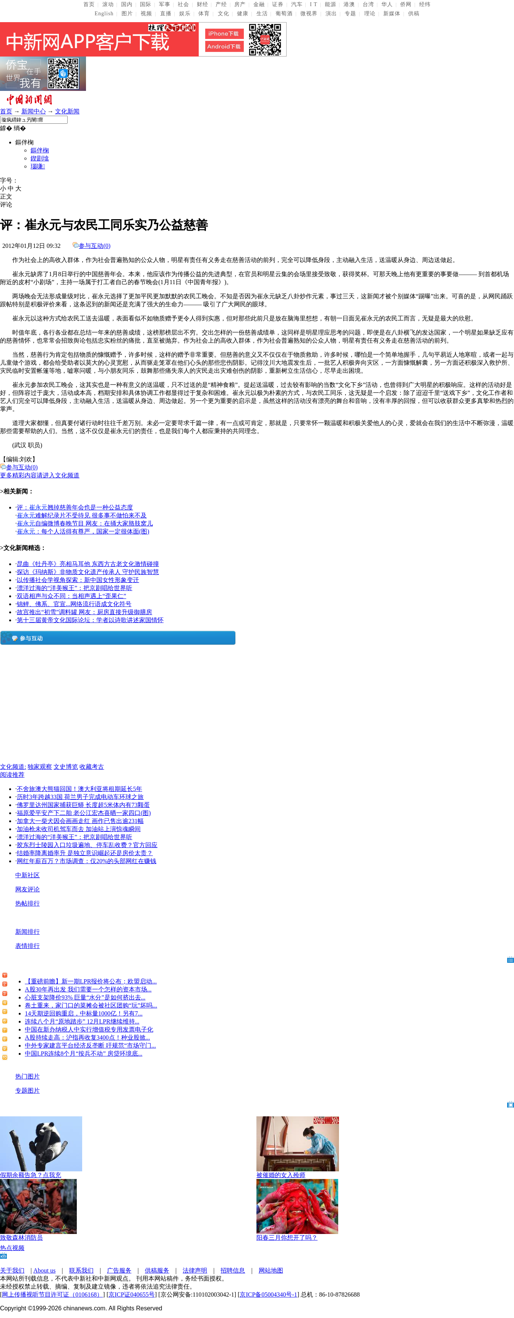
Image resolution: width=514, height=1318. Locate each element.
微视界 (309, 13)
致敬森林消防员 (21, 1237)
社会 (183, 4)
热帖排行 (27, 903)
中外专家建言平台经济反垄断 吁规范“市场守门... (90, 1045)
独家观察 (40, 766)
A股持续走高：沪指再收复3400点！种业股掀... (87, 1037)
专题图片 (27, 1090)
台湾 (368, 4)
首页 (89, 4)
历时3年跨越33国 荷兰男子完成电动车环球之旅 (80, 797)
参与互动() (94, 246)
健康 (242, 13)
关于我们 (12, 1270)
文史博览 (66, 766)
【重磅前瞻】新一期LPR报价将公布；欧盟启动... (91, 981)
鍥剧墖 (40, 158)
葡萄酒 (284, 13)
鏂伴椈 (40, 150)
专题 (350, 13)
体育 (204, 13)
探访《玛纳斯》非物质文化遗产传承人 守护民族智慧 (88, 572)
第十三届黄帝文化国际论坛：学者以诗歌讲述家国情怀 (90, 620)
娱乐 (185, 13)
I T (313, 4)
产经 (221, 4)
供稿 (414, 13)
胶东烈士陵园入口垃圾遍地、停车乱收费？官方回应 (87, 845)
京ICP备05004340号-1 (268, 1294)
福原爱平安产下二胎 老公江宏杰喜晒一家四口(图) (84, 813)
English (104, 13)
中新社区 (27, 875)
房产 (240, 4)
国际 (145, 4)
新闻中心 (33, 111)
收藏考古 (91, 766)
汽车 (297, 4)
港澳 (349, 4)
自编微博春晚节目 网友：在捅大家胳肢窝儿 (85, 523)
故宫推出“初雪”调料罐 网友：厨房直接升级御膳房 (84, 612)
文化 (223, 13)
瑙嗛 (38, 166)
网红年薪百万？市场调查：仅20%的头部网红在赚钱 (86, 861)
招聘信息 (233, 1270)
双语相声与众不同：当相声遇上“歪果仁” (71, 596)
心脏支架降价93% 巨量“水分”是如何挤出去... (85, 997)
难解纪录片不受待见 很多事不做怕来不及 (82, 515)
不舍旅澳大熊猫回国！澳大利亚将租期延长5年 (79, 789)
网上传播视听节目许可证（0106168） (52, 1294)
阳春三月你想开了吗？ (287, 1237)
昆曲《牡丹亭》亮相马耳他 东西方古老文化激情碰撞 (88, 564)
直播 (166, 13)
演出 (331, 13)
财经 (202, 4)
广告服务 (119, 1270)
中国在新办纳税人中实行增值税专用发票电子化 (89, 1029)
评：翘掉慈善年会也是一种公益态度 (75, 507)
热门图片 (27, 1076)
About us (44, 1270)
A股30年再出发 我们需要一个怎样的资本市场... (88, 989)
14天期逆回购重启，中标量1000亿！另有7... (84, 1013)
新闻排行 (27, 931)
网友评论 (27, 889)
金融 (259, 4)
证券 (278, 4)
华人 (387, 4)
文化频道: (13, 766)
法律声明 (195, 1270)
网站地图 (271, 1270)
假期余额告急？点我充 (30, 1175)
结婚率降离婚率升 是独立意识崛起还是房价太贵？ (85, 853)
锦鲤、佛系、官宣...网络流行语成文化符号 (74, 604)
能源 (330, 4)
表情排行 (27, 946)
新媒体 (391, 13)
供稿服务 (157, 1270)
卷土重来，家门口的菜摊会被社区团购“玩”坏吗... (91, 1005)
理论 (370, 13)
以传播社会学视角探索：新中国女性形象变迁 (78, 580)
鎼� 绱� (13, 128)
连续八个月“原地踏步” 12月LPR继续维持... (82, 1021)
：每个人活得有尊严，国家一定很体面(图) (83, 531)
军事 (164, 4)
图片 (127, 13)
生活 (262, 13)
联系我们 (81, 1270)
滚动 (108, 4)
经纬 (425, 4)
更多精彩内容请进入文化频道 (39, 475)
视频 (146, 13)
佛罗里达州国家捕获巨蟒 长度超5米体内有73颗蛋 (83, 805)
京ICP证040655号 (132, 1294)
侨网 (406, 4)
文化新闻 (67, 111)
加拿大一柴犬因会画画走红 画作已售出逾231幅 (80, 821)
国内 (127, 4)
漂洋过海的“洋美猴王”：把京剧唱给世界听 (74, 588)
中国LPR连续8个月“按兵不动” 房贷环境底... (84, 1053)
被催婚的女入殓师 (280, 1175)
